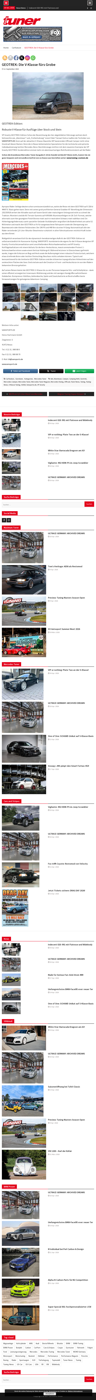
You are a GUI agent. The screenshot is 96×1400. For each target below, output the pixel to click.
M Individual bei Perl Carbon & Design (66, 1249)
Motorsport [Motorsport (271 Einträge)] (7, 1356)
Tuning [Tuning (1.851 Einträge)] (78, 1360)
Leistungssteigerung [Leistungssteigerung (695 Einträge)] (18, 1352)
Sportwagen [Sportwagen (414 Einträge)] (24, 1360)
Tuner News (75, 382)
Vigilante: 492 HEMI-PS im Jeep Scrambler (68, 463)
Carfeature (10, 379)
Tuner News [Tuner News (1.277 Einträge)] (68, 1360)
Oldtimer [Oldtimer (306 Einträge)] (41, 1356)
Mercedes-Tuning (57, 382)
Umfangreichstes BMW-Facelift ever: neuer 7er (70, 989)
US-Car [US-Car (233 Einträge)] (19, 1364)
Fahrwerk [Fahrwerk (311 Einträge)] (80, 1347)
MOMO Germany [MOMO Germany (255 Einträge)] (79, 1352)
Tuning (82, 382)
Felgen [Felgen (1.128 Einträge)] (90, 1347)
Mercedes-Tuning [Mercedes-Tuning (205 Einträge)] (47, 1352)
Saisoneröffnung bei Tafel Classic (64, 1086)
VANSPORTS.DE (8, 141)
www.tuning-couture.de (77, 158)
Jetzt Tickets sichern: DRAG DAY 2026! (66, 890)
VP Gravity (41, 385)
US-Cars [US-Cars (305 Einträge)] (29, 1364)
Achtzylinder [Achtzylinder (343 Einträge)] (21, 1343)
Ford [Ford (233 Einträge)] (5, 1352)
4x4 (51, 379)
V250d (23, 385)
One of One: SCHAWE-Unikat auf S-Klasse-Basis (71, 736)
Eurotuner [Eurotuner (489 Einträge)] (70, 1347)
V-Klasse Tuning (14, 385)
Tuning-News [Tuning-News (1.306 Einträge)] (8, 1364)
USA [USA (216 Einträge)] (36, 1364)
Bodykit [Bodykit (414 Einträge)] (19, 1347)
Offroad (67, 382)
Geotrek (83, 379)
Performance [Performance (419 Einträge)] (53, 1356)
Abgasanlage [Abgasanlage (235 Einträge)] (8, 1343)
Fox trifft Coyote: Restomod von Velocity (68, 863)
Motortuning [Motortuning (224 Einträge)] (20, 1356)
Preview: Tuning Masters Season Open (66, 597)
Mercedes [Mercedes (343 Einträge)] (33, 1352)
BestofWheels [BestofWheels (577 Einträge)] (48, 1343)
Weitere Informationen (75, 1391)
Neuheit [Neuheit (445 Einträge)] (31, 1356)
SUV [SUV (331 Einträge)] (33, 1360)
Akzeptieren (50, 1394)
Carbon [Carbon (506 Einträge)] (28, 1347)
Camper (65, 379)
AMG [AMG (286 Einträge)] (31, 1343)
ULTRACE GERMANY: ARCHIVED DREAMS (66, 477)
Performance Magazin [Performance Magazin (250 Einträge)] (69, 1356)
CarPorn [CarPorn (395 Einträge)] (37, 1347)
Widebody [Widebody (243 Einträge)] (56, 1364)
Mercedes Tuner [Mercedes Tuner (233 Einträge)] (63, 1352)
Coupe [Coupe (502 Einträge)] (60, 1347)
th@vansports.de (15, 359)
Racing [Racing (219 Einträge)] (5, 1360)
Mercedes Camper (11, 382)
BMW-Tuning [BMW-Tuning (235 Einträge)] (78, 1343)
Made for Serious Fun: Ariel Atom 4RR (65, 975)
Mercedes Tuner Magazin (40, 382)
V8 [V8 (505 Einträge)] (42, 1364)
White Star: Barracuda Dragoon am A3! (66, 450)
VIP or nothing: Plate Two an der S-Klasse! (68, 434)
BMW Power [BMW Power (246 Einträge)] (8, 1347)
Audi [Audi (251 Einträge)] (37, 1343)
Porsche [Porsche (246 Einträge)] (84, 1356)
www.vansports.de (9, 364)
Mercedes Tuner (40, 379)
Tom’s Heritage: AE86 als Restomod (65, 566)
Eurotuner (19, 379)
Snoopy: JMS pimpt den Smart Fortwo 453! (68, 766)
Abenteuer (58, 379)
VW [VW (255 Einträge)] (47, 1364)
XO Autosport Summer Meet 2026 (64, 629)
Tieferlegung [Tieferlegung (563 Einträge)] (43, 1360)
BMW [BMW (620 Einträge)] (68, 1343)
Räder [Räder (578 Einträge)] (14, 1360)
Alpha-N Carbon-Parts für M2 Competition (68, 1280)
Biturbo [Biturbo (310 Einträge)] (60, 1343)
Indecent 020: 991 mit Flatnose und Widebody (70, 420)
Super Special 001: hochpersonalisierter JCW (69, 1306)
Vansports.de (31, 385)
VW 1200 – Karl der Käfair (60, 1151)
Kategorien (28, 379)
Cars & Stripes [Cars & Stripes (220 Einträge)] (49, 1347)
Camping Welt (74, 379)
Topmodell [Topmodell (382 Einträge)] (56, 1360)
